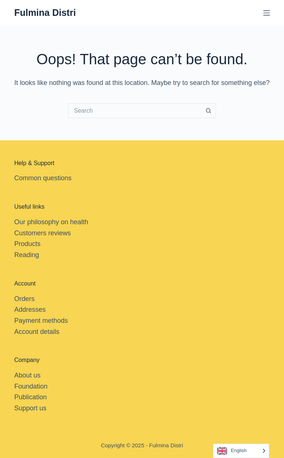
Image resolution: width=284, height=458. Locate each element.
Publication (30, 397)
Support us (30, 408)
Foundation (30, 386)
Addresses (29, 309)
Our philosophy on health (51, 222)
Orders (24, 299)
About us (27, 375)
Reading (26, 255)
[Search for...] (134, 110)
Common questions (42, 178)
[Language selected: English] (241, 451)
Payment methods (41, 320)
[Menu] (266, 13)
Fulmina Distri (45, 12)
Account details (36, 331)
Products (27, 243)
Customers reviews (42, 233)
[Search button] (208, 110)
